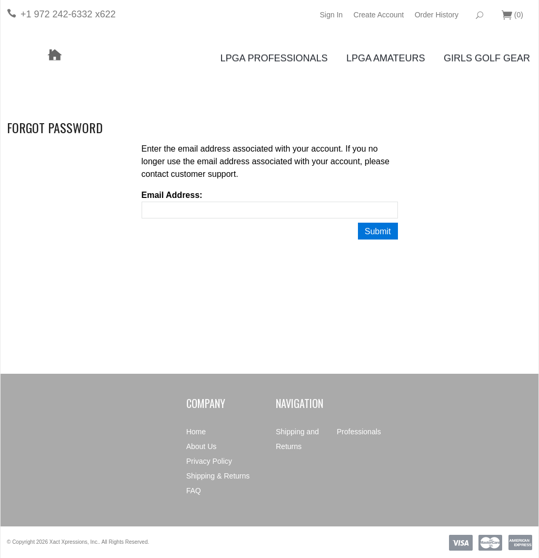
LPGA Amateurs (385, 58)
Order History (436, 15)
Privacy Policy (209, 461)
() (512, 15)
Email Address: (172, 195)
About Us (201, 446)
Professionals (359, 431)
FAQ (193, 490)
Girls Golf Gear (487, 58)
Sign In (331, 15)
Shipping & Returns (218, 476)
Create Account (379, 15)
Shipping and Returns (297, 439)
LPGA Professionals (273, 58)
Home (196, 431)
